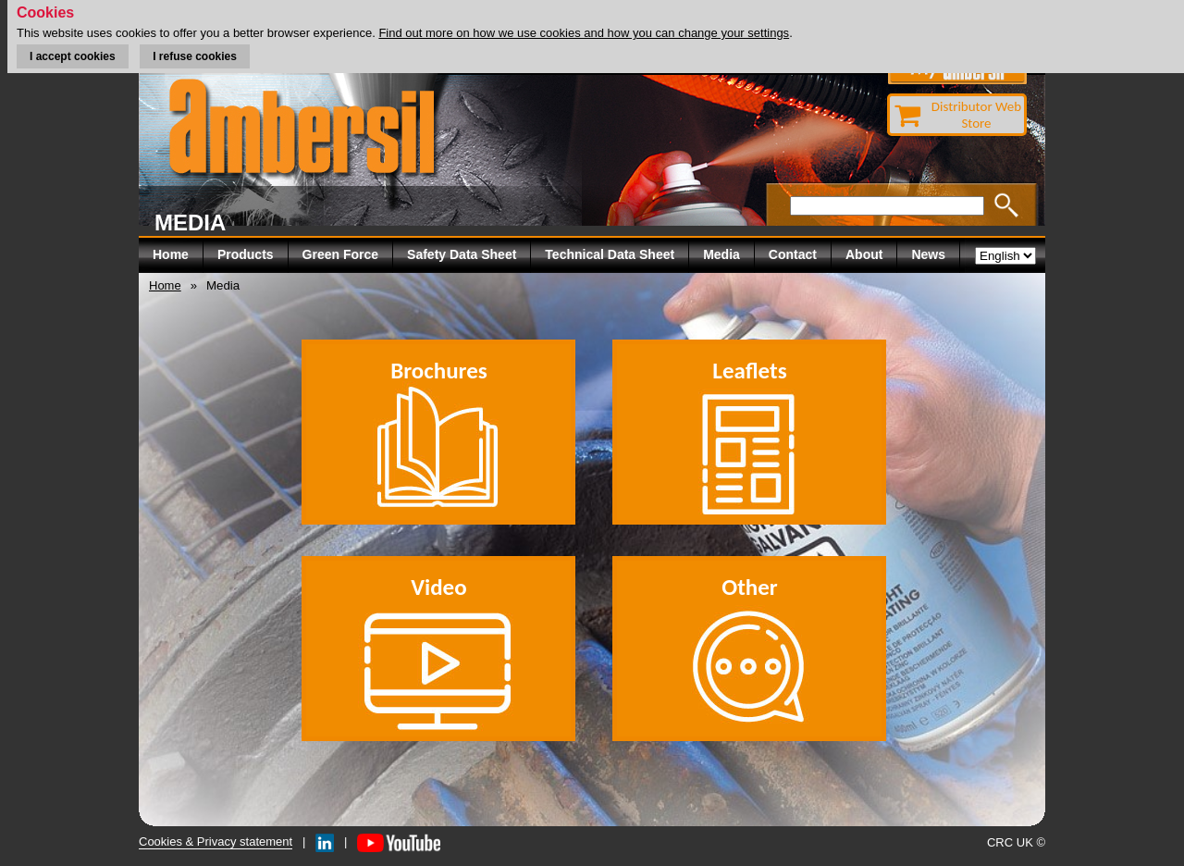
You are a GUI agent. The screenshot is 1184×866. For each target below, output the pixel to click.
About (863, 254)
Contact (793, 254)
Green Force (340, 254)
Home (171, 254)
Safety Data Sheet (461, 254)
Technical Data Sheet (609, 254)
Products (245, 254)
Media (721, 254)
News (928, 254)
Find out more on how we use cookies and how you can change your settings (583, 33)
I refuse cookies (195, 56)
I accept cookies (73, 56)
